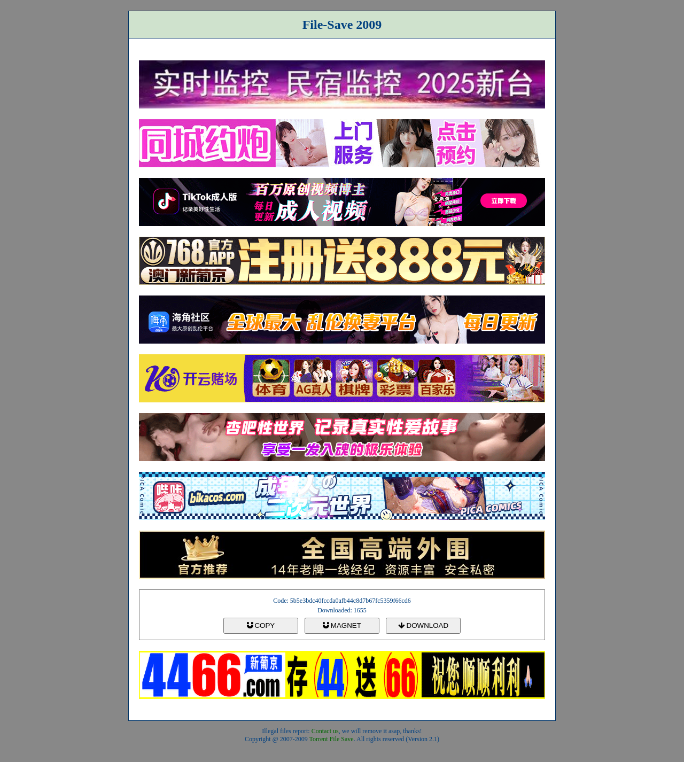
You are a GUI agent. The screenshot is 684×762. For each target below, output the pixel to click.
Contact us (325, 731)
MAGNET (342, 625)
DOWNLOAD (423, 625)
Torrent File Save (331, 739)
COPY (261, 625)
